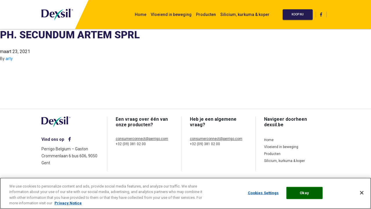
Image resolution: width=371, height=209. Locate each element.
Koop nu (298, 14)
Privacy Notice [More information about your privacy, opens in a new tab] (68, 203)
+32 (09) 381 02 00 (131, 144)
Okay (304, 193)
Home (140, 14)
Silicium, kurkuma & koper (245, 14)
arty (9, 58)
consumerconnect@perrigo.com (142, 139)
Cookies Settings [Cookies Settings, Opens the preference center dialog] (263, 193)
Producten (206, 14)
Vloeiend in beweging (171, 14)
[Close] (361, 192)
